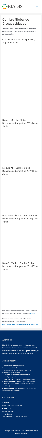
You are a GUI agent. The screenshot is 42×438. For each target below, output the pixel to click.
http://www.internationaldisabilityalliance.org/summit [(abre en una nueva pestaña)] (20, 324)
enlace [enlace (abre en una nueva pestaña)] (32, 313)
